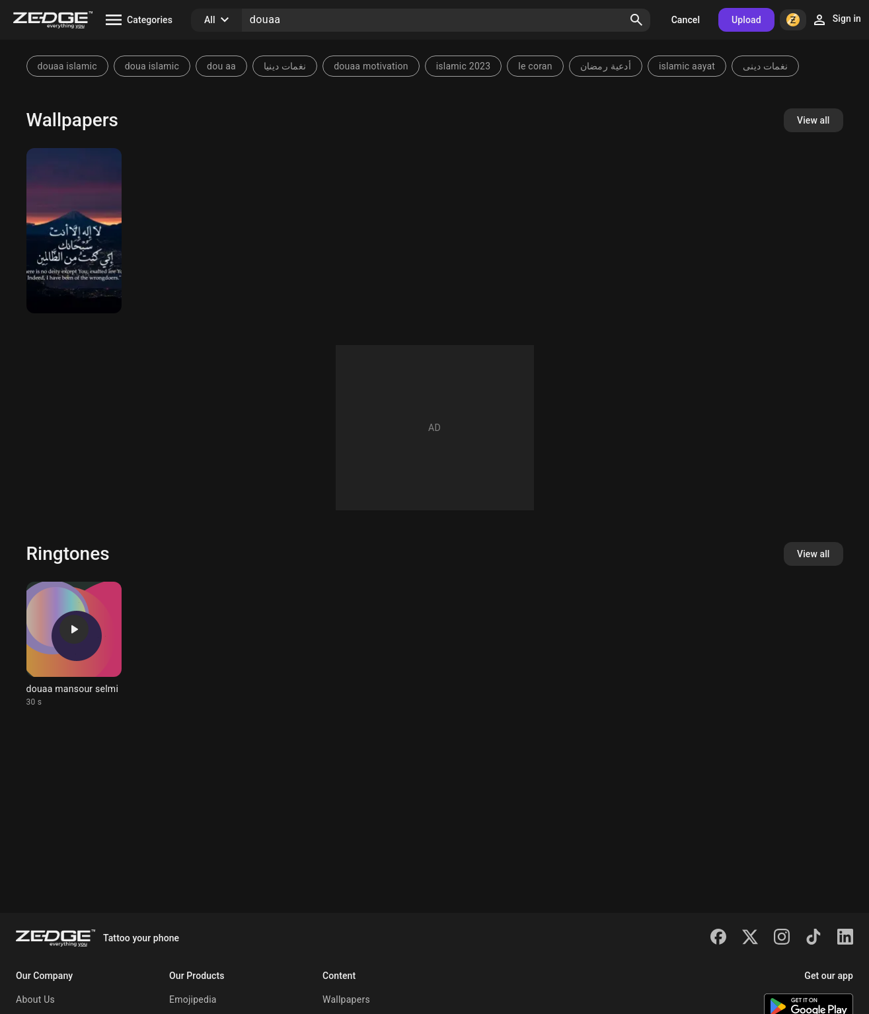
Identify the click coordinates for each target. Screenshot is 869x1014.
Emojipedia (193, 999)
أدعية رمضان (605, 66)
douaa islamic (67, 66)
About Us (35, 999)
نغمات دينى (765, 66)
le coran (535, 66)
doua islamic (152, 66)
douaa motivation (371, 66)
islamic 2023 (463, 66)
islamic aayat (687, 66)
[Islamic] (74, 230)
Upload (746, 20)
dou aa (221, 66)
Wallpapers (346, 999)
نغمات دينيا (285, 66)
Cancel (685, 20)
